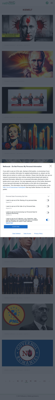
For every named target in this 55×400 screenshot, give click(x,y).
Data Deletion (16, 233)
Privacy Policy (38, 233)
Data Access (27, 233)
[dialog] (27, 200)
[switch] (47, 200)
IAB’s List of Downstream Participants (14, 187)
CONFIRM (15, 226)
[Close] (51, 166)
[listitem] (27, 196)
